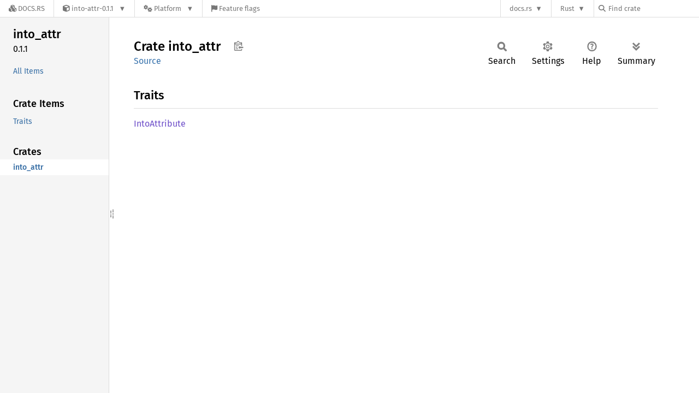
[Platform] (168, 8)
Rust (567, 8)
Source (147, 61)
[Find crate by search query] (653, 8)
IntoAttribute (160, 123)
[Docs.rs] (27, 8)
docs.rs (521, 8)
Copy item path (238, 46)
